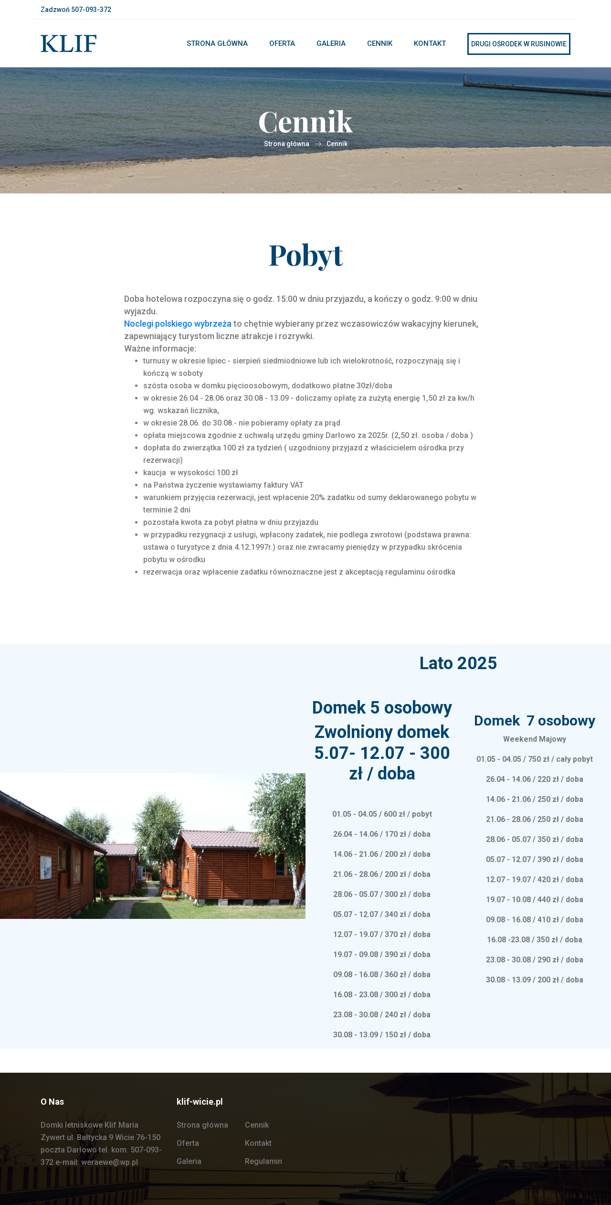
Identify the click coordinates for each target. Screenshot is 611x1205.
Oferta (282, 43)
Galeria (331, 43)
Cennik (379, 43)
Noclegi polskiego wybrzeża (178, 324)
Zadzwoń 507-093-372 (76, 9)
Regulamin (263, 1161)
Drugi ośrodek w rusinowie (519, 44)
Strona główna (217, 43)
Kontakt (430, 43)
